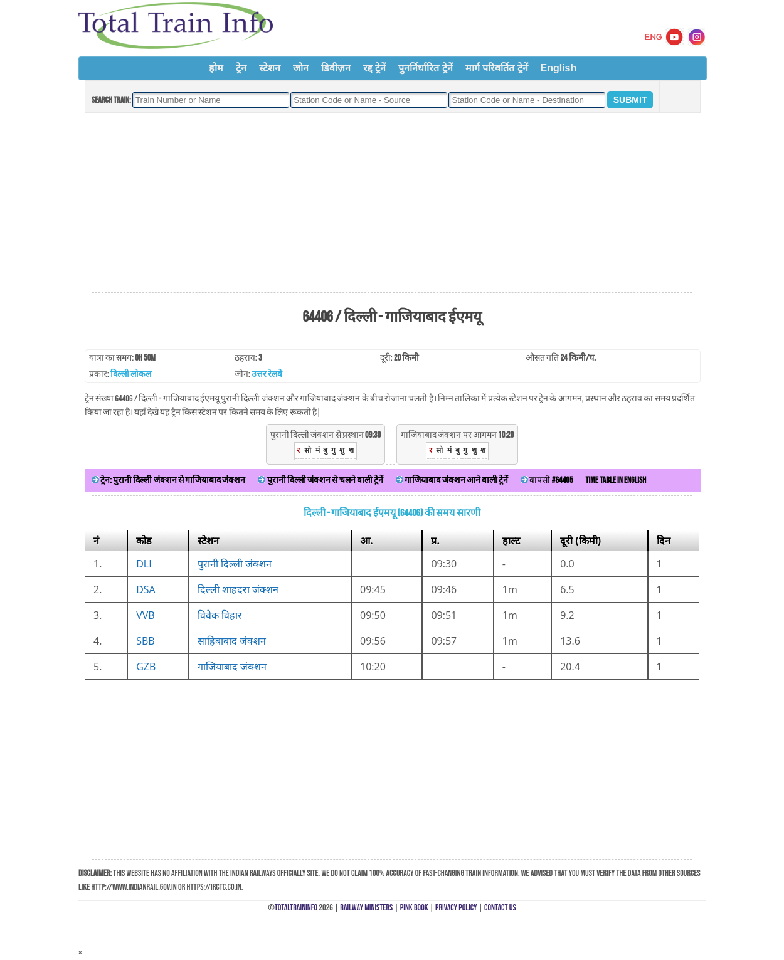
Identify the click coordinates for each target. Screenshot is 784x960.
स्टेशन (269, 68)
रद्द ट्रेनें (374, 68)
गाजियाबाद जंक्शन (232, 666)
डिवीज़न (336, 68)
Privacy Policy (456, 907)
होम (216, 68)
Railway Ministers (366, 907)
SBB (145, 641)
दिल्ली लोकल (130, 374)
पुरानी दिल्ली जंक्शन (235, 564)
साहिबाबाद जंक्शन (232, 641)
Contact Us (500, 907)
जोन (301, 68)
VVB (145, 615)
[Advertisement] (392, 203)
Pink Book (414, 907)
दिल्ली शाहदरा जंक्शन (238, 589)
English (559, 68)
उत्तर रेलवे (267, 374)
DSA (146, 589)
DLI (143, 564)
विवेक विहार (220, 615)
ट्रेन (241, 68)
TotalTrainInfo (296, 907)
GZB (146, 666)
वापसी (547, 480)
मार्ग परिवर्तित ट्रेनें (496, 68)
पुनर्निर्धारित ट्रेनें (425, 68)
